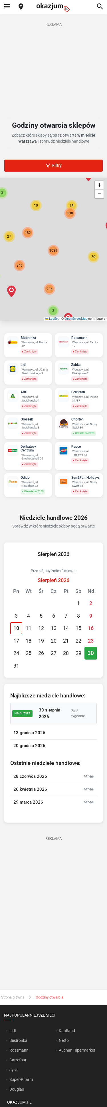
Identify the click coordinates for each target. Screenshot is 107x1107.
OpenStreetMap (76, 319)
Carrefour (18, 1060)
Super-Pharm (21, 1079)
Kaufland (67, 1030)
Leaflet (52, 319)
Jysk (13, 1069)
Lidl (12, 1030)
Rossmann (19, 1050)
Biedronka (18, 1040)
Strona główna (12, 997)
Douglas (16, 1089)
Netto (64, 1040)
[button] (93, 257)
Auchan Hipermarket (77, 1050)
